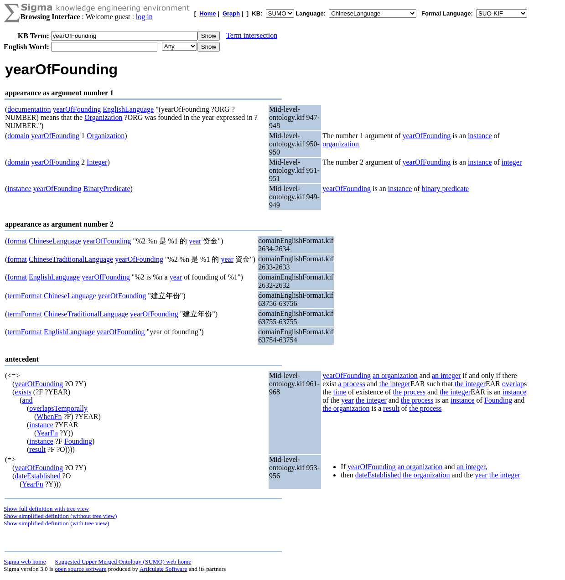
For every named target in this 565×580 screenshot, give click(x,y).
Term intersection (251, 35)
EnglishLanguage (128, 109)
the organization (345, 408)
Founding (78, 441)
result (37, 449)
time (339, 392)
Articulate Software (163, 568)
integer (512, 162)
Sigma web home (25, 561)
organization (340, 144)
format (17, 241)
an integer (446, 375)
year (195, 241)
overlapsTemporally (58, 408)
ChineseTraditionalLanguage (71, 259)
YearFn (46, 433)
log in (144, 17)
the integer (394, 384)
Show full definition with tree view (46, 508)
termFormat (24, 296)
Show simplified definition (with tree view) (56, 523)
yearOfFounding (76, 109)
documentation (29, 109)
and (27, 400)
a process (351, 384)
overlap (513, 384)
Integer (97, 162)
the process (409, 392)
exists (23, 392)
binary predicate (445, 188)
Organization (103, 117)
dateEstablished (37, 476)
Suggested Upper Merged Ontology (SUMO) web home (123, 561)
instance (480, 136)
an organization (395, 375)
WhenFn (49, 416)
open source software (80, 568)
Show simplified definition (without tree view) (60, 516)
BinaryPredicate (106, 188)
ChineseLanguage (55, 241)
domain (18, 136)
